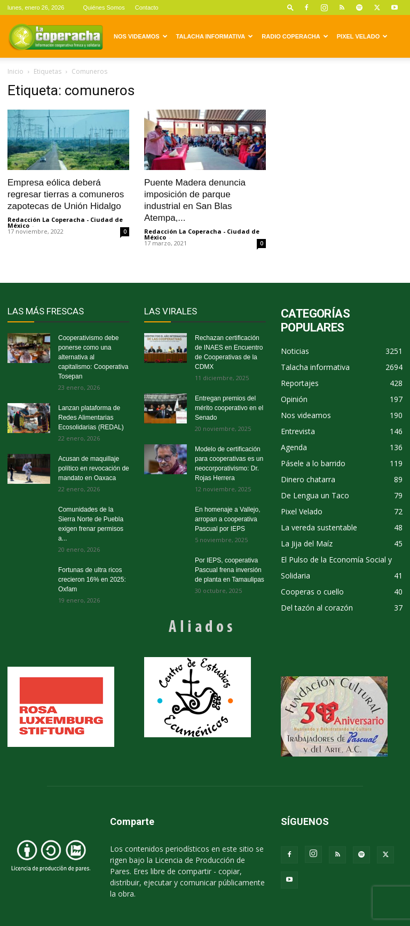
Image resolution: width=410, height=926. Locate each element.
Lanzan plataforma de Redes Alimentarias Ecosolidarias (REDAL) (91, 417)
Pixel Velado (362, 36)
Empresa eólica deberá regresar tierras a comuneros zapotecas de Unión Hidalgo (65, 194)
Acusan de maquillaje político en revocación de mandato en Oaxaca (93, 468)
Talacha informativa (215, 36)
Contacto (147, 7)
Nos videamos (141, 36)
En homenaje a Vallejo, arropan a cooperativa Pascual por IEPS (228, 519)
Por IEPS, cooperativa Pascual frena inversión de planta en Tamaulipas (229, 570)
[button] (290, 7)
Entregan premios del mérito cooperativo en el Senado (229, 408)
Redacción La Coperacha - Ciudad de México (65, 222)
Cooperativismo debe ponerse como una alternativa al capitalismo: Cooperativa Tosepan (93, 357)
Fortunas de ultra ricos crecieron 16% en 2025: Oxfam (92, 579)
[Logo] (55, 36)
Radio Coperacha (295, 36)
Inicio (15, 71)
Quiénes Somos (103, 7)
